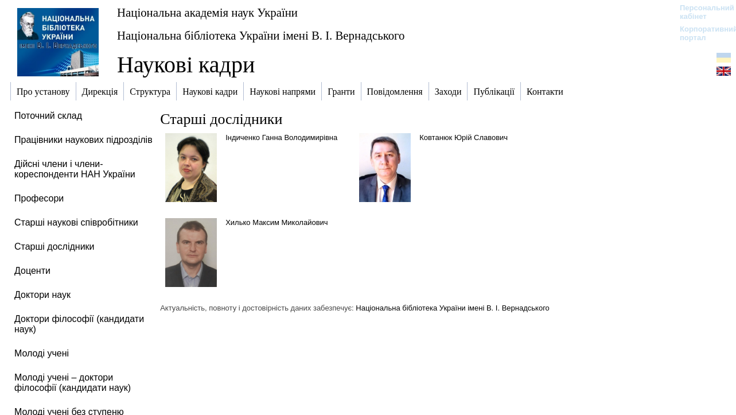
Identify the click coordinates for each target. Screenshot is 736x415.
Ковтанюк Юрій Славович (463, 137)
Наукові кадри (186, 64)
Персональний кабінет (701, 12)
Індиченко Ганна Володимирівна (281, 137)
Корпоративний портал (701, 33)
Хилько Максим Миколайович (276, 222)
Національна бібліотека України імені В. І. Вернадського (261, 35)
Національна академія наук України (207, 12)
